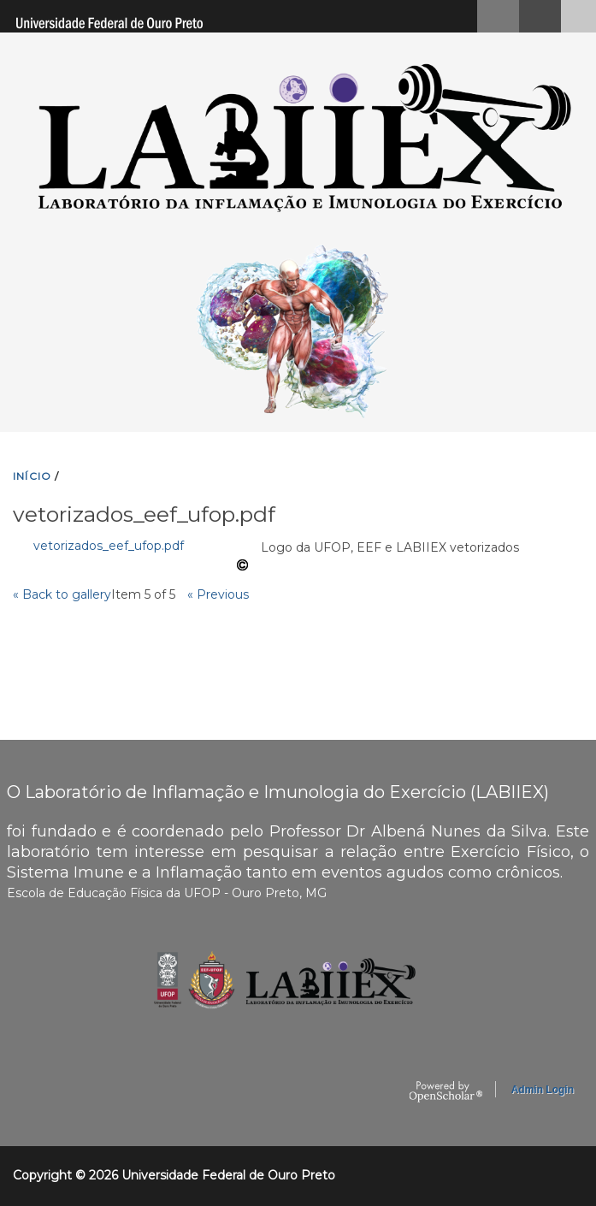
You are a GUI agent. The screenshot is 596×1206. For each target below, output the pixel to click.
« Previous (218, 594)
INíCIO (32, 476)
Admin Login (542, 1090)
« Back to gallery (62, 594)
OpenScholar (446, 1092)
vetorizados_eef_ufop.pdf (108, 545)
